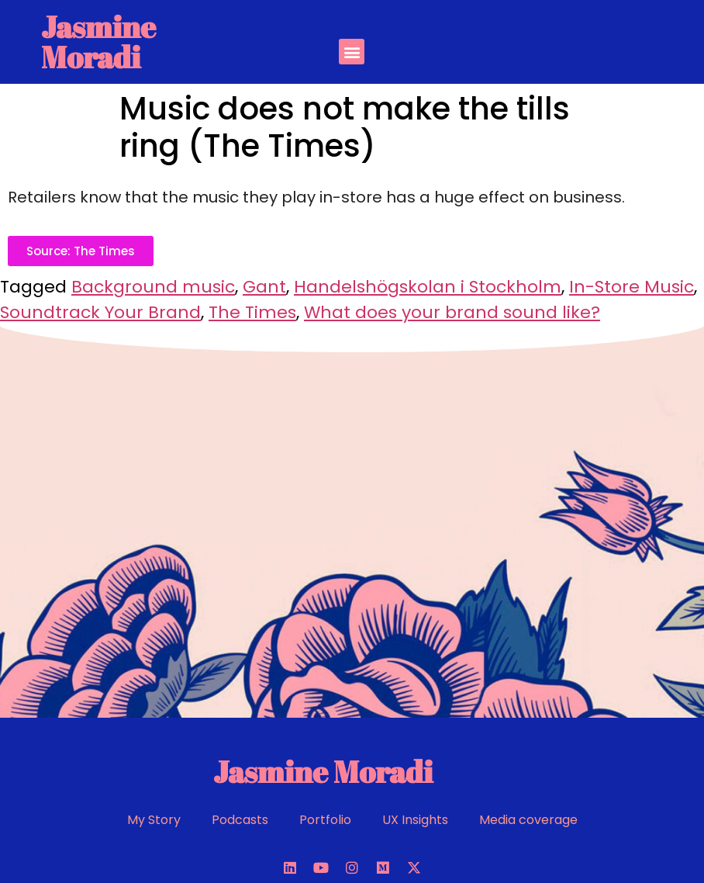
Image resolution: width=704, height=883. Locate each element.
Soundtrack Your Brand (100, 312)
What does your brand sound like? (452, 312)
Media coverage (528, 820)
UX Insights (415, 820)
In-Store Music (631, 287)
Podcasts (240, 820)
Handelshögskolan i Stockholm (427, 287)
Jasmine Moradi (98, 41)
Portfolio (325, 820)
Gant (264, 287)
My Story (154, 820)
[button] (351, 51)
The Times (252, 312)
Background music (153, 287)
